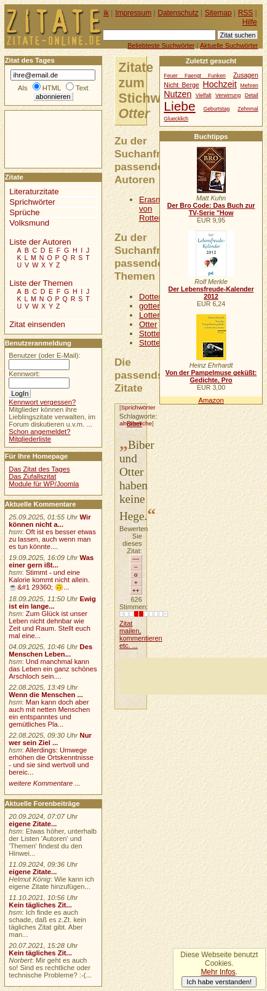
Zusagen (245, 75)
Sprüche (24, 212)
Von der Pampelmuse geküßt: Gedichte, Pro (211, 376)
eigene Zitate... (33, 823)
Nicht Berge (181, 85)
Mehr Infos (218, 972)
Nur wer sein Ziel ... (50, 739)
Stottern (153, 342)
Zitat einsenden (37, 324)
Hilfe (249, 22)
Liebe (179, 106)
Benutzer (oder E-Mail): (44, 355)
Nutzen (177, 94)
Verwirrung (228, 95)
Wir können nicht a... (49, 520)
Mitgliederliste (30, 439)
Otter (148, 324)
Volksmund (29, 222)
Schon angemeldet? (39, 431)
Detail (251, 95)
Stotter (151, 333)
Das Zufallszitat (32, 476)
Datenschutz (177, 13)
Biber (134, 423)
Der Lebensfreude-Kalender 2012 (210, 292)
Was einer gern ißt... (51, 561)
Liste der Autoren (40, 242)
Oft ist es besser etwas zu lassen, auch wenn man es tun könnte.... (52, 539)
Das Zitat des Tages (39, 469)
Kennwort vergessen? (42, 402)
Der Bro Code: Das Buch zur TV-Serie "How (211, 209)
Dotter (150, 296)
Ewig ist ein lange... (52, 602)
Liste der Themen (41, 283)
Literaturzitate (33, 191)
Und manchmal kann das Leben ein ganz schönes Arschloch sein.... (53, 669)
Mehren (249, 85)
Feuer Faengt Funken (194, 76)
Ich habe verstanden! (219, 981)
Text (82, 88)
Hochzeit (219, 84)
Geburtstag (217, 109)
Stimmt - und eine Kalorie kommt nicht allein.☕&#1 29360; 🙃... (49, 580)
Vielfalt (204, 95)
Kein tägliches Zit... (40, 905)
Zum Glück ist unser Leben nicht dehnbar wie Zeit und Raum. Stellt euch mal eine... (49, 624)
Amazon (210, 400)
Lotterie (152, 315)
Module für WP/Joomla (44, 484)
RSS (245, 13)
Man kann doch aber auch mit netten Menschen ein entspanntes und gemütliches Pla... (49, 713)
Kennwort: (24, 373)
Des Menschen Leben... (50, 650)
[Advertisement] (193, 676)
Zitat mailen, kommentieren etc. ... (140, 634)
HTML (51, 88)
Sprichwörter (138, 407)
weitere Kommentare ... (44, 783)
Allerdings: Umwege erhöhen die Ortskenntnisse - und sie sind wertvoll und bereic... (51, 761)
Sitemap (218, 13)
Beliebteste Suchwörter (160, 45)
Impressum (133, 13)
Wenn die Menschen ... (46, 694)
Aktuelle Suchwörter (229, 45)
